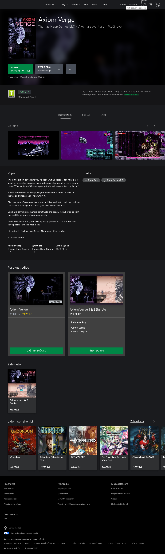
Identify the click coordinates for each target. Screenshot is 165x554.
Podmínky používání (77, 543)
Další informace (131, 94)
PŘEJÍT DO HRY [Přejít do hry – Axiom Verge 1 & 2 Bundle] (96, 350)
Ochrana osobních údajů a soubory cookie (50, 543)
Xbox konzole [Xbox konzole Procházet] (9, 488)
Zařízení (74, 4)
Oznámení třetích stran (117, 543)
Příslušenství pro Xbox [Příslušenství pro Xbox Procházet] (12, 504)
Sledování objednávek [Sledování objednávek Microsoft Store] (119, 504)
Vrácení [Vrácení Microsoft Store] (114, 499)
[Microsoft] (15, 4)
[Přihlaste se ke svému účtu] (157, 4)
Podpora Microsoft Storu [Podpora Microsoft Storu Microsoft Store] (120, 494)
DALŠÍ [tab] (103, 114)
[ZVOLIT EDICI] (49, 69)
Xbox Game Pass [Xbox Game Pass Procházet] (10, 499)
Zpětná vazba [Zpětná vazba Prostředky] (63, 494)
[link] (22, 391)
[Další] (154, 126)
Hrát (86, 4)
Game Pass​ (51, 4)
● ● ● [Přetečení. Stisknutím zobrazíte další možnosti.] (70, 69)
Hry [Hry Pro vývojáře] (5, 519)
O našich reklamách (137, 543)
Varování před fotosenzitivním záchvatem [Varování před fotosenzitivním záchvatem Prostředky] (74, 504)
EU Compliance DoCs (12, 548)
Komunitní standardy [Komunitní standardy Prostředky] (66, 499)
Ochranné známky (96, 543)
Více (105, 4)
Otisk (27, 543)
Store (94, 4)
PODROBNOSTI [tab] (65, 114)
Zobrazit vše (137, 421)
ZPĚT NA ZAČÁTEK (36, 350)
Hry (63, 4)
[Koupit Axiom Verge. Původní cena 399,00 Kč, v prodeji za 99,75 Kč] (20, 69)
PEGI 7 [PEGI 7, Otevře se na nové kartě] (24, 92)
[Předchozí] (148, 126)
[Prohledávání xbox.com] (144, 4)
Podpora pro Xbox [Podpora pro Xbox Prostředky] (64, 488)
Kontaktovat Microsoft (12, 543)
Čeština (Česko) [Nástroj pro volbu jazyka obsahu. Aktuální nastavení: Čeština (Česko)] (15, 528)
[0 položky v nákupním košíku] (150, 4)
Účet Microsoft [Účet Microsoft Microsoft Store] (117, 488)
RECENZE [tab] (86, 114)
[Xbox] (36, 4)
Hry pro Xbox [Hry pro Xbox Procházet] (9, 494)
